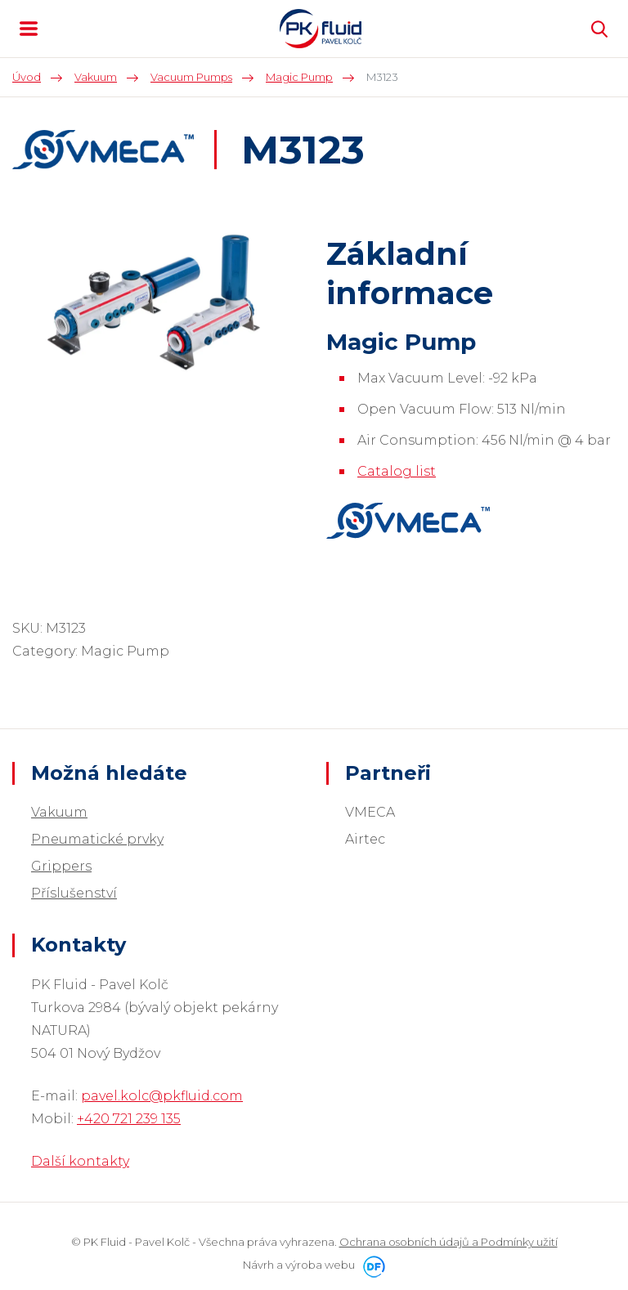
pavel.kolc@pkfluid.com (162, 1096)
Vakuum (59, 812)
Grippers (61, 866)
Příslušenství (74, 893)
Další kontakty (80, 1161)
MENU (28, 28)
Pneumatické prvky (97, 839)
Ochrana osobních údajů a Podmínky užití (448, 1241)
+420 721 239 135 (129, 1119)
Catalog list (396, 471)
